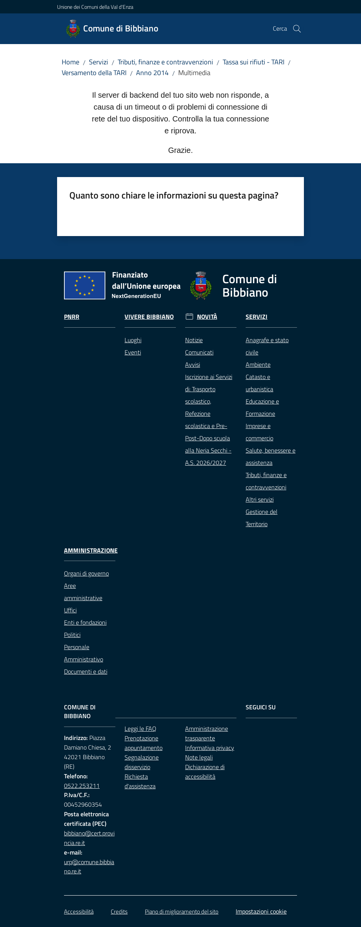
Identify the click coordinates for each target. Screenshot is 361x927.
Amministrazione (91, 550)
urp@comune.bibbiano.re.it (89, 866)
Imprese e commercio (259, 432)
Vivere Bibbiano (149, 316)
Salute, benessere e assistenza (270, 456)
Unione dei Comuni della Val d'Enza (95, 7)
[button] (297, 29)
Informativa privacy (209, 747)
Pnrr (71, 316)
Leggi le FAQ (140, 728)
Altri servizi (260, 499)
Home (70, 62)
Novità (207, 316)
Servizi (98, 62)
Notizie (194, 340)
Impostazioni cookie (261, 911)
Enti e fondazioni (85, 622)
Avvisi (192, 364)
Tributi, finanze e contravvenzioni (165, 62)
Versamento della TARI (94, 72)
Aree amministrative (83, 591)
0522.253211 (82, 785)
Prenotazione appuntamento (143, 742)
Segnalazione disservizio (142, 762)
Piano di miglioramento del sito (181, 911)
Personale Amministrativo (83, 653)
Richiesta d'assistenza (140, 781)
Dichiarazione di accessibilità (205, 771)
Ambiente (258, 364)
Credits (119, 911)
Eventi (133, 352)
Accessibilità (79, 911)
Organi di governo (86, 573)
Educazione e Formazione (262, 407)
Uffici (70, 610)
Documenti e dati (85, 671)
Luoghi (133, 340)
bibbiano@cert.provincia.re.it (89, 838)
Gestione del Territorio (261, 517)
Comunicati (199, 352)
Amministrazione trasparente (206, 733)
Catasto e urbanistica (259, 383)
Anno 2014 (152, 72)
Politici (72, 634)
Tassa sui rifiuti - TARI (253, 62)
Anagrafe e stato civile (267, 346)
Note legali (199, 757)
